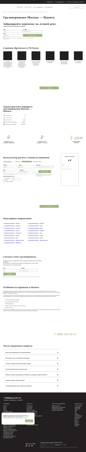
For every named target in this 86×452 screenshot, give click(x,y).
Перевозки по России (56, 405)
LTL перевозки (29, 407)
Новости (5, 408)
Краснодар (77, 418)
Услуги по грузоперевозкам (58, 403)
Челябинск (77, 414)
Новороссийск (77, 408)
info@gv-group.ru (60, 1)
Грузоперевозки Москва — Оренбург (36, 230)
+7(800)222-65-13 (50, 1)
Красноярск (77, 424)
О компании (6, 403)
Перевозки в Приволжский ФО (9, 429)
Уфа (75, 411)
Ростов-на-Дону (78, 417)
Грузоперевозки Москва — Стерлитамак (12, 233)
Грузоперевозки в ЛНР (7, 437)
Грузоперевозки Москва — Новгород (12, 223)
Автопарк (5, 410)
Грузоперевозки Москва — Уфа (35, 233)
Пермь (76, 420)
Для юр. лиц (30, 403)
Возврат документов (9, 181)
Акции (4, 407)
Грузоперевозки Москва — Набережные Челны (14, 240)
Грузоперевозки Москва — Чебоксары (12, 225)
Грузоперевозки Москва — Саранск (11, 235)
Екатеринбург (77, 407)
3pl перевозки (29, 408)
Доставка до (38, 7)
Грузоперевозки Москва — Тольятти (12, 230)
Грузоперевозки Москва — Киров (35, 228)
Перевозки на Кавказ (7, 427)
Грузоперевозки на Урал (8, 433)
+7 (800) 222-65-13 (64, 334)
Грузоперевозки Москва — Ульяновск (12, 228)
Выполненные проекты (8, 411)
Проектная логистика (31, 410)
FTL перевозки (30, 405)
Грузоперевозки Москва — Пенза (11, 237)
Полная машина (28, 7)
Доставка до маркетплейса (32, 411)
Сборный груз (20, 7)
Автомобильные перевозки (57, 408)
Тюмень (76, 425)
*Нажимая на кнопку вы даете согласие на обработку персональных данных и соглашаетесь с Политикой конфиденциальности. (44, 175)
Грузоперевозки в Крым (8, 434)
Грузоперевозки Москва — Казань (35, 237)
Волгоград (77, 421)
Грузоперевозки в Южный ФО (9, 436)
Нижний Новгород (78, 415)
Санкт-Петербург (78, 405)
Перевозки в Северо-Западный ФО (10, 430)
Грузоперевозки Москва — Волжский (36, 223)
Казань (76, 410)
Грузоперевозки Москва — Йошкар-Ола (12, 242)
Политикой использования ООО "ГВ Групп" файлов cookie (16, 417)
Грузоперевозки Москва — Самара (35, 235)
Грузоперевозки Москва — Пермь (35, 225)
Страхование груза (7, 179)
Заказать (49, 87)
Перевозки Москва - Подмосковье (58, 407)
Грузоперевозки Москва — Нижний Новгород (37, 240)
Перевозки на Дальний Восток (9, 426)
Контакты (5, 405)
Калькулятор (76, 7)
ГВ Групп (48, 7)
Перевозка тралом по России (57, 410)
